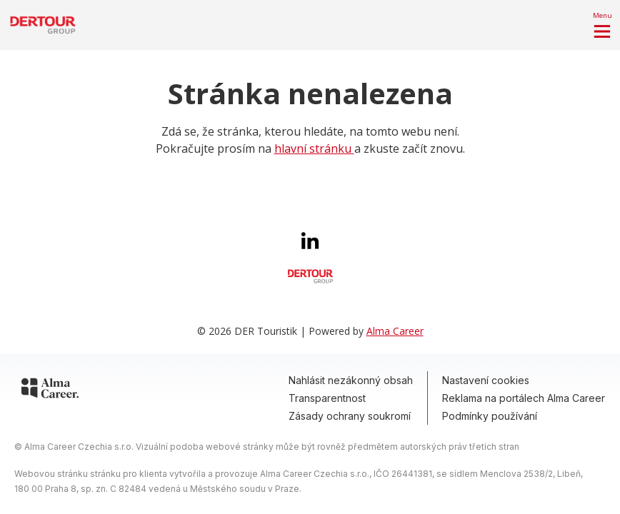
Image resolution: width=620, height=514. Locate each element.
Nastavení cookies (485, 380)
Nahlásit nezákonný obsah (351, 380)
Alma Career (395, 331)
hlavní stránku (314, 148)
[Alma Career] (50, 390)
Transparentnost (327, 398)
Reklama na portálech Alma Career (523, 398)
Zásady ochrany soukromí (350, 416)
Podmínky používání (489, 416)
